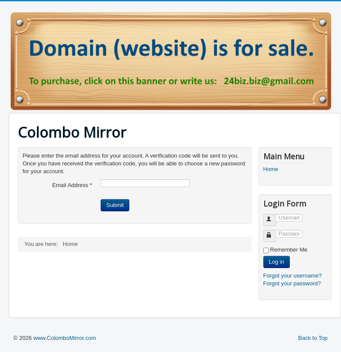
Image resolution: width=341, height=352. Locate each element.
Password (273, 232)
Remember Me (289, 249)
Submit (115, 205)
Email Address (72, 185)
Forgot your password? (292, 283)
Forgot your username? (292, 275)
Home (271, 169)
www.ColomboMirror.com (64, 338)
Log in (276, 261)
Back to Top (313, 338)
